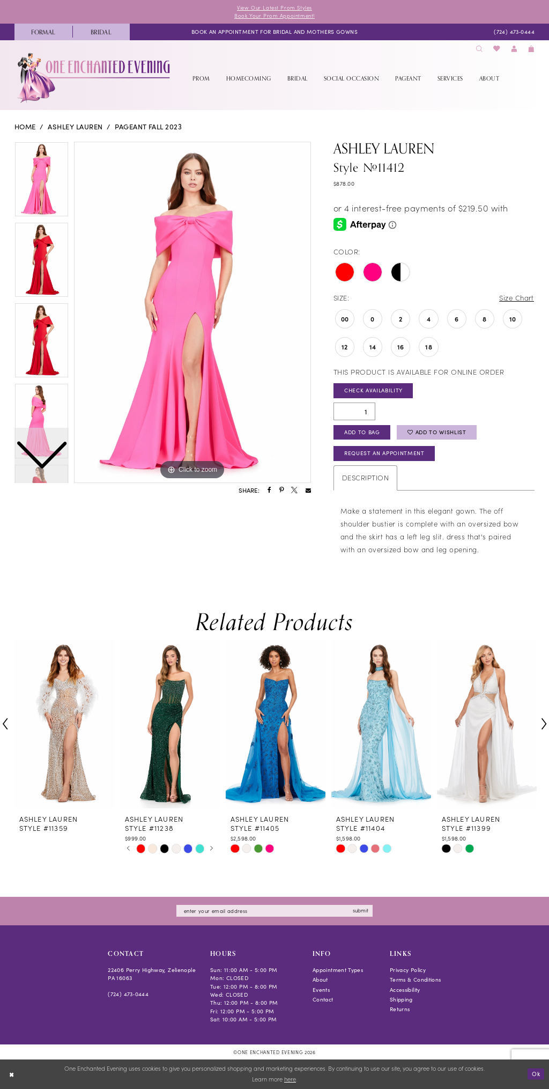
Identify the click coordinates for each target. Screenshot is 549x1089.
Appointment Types (338, 970)
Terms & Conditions (415, 979)
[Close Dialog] (11, 1074)
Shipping (401, 999)
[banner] (94, 78)
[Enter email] (274, 911)
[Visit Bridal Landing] (101, 32)
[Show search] (479, 49)
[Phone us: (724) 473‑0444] (513, 32)
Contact (323, 999)
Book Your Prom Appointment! (274, 15)
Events (321, 989)
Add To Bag (362, 432)
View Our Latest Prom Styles (274, 7)
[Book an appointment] (274, 32)
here (290, 1080)
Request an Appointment (384, 453)
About (320, 979)
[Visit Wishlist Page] (497, 49)
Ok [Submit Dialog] (536, 1074)
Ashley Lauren (75, 126)
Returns (400, 1009)
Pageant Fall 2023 (148, 126)
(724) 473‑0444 (128, 994)
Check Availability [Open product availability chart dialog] (373, 390)
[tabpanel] (192, 312)
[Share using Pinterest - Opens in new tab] (281, 490)
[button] (514, 49)
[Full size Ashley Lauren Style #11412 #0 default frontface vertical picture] (192, 312)
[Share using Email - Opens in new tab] (308, 490)
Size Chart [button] (516, 298)
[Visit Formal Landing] (43, 32)
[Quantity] (354, 411)
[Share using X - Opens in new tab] (294, 490)
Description (365, 477)
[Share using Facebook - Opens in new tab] (269, 490)
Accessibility (405, 989)
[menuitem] (43, 32)
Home (25, 126)
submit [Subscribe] (360, 910)
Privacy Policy (408, 970)
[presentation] (64, 724)
